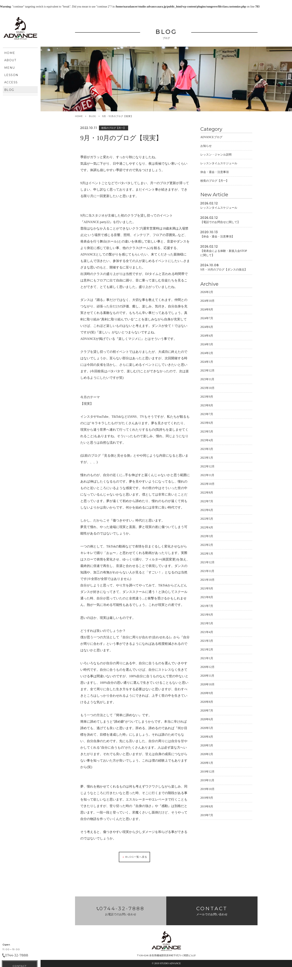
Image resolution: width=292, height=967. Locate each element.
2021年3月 (206, 641)
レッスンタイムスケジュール (218, 163)
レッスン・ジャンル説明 (216, 155)
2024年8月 (206, 309)
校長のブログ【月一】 (214, 181)
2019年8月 (206, 806)
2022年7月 (206, 501)
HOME (79, 116)
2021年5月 (206, 623)
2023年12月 (207, 370)
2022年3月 (206, 536)
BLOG (92, 116)
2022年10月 (207, 484)
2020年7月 (206, 711)
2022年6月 (206, 510)
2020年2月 (206, 754)
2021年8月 (206, 597)
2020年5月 (206, 728)
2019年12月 (207, 772)
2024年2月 (206, 353)
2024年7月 (206, 318)
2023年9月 (206, 397)
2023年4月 (206, 440)
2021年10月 (207, 580)
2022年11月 (207, 475)
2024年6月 (206, 327)
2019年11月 (207, 780)
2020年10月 (207, 684)
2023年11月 (207, 379)
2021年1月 (206, 658)
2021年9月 (206, 588)
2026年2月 (206, 292)
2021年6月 (206, 615)
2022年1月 (206, 554)
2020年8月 (206, 702)
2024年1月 (206, 362)
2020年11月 (207, 676)
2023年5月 (206, 432)
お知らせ (206, 146)
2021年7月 (206, 606)
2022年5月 (206, 519)
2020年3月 (206, 745)
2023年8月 (206, 405)
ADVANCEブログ (211, 137)
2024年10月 (207, 301)
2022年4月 (206, 527)
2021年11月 (207, 571)
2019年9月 (206, 798)
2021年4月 (206, 632)
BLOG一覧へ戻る (134, 857)
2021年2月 (206, 649)
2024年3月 (206, 344)
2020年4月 (206, 737)
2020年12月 (207, 667)
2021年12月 (207, 562)
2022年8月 (206, 493)
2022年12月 (207, 466)
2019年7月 (206, 815)
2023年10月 (207, 388)
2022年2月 (206, 545)
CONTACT (20, 144)
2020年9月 (206, 693)
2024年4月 (206, 336)
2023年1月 (206, 458)
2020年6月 (206, 719)
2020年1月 (206, 763)
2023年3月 (206, 449)
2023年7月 (206, 414)
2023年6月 (206, 423)
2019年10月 (207, 789)
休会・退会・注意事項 (214, 172)
